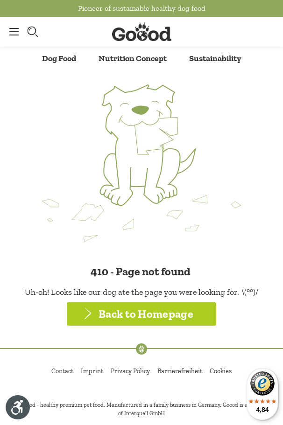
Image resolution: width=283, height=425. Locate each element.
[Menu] (11, 31)
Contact (62, 371)
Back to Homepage (146, 313)
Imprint (92, 371)
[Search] (33, 31)
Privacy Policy (130, 371)
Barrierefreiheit (179, 371)
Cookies (221, 371)
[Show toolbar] (18, 407)
